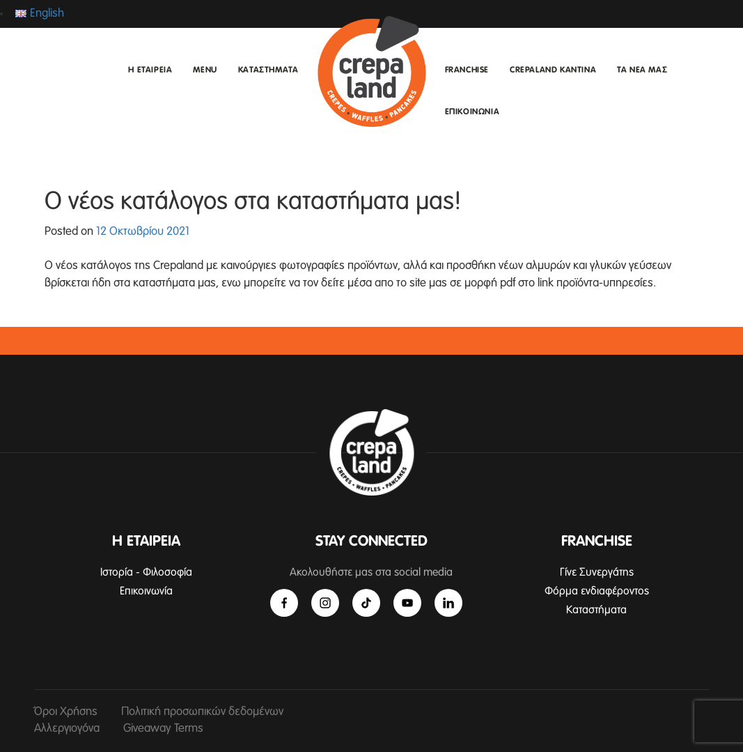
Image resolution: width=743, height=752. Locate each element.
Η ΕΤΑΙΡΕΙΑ (150, 70)
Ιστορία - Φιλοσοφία (146, 572)
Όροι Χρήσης (65, 712)
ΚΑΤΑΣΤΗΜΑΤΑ (268, 70)
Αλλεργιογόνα (67, 729)
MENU (205, 70)
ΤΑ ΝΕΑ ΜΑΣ (642, 70)
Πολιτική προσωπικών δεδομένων (202, 712)
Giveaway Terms (163, 729)
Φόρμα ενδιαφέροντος (597, 591)
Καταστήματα (596, 609)
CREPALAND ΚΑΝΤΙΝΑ (553, 70)
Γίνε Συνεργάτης (597, 572)
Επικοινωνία (146, 591)
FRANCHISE (467, 70)
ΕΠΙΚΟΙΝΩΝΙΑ (472, 112)
